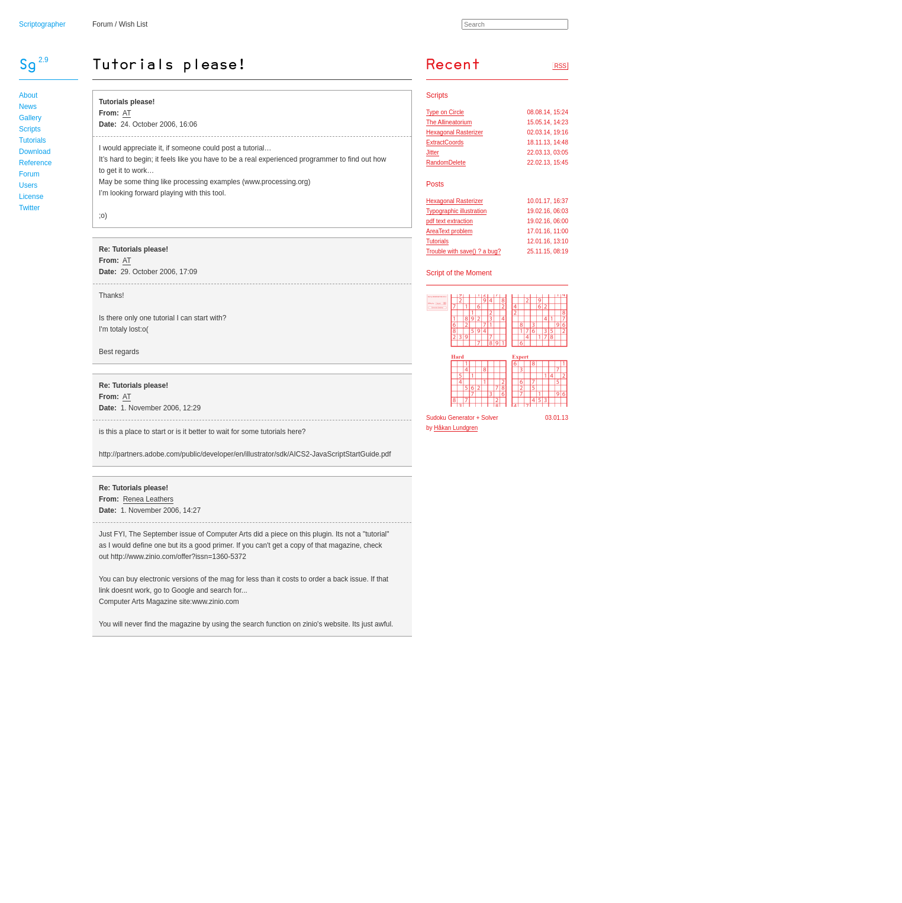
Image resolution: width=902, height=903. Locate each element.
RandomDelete (446, 162)
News (28, 106)
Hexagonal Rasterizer (454, 132)
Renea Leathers (148, 499)
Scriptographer (42, 24)
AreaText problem (449, 231)
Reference (35, 163)
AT (127, 113)
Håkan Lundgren (456, 428)
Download (34, 151)
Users (28, 185)
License (31, 196)
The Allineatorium (449, 122)
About (28, 95)
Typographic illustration (456, 211)
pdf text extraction (449, 221)
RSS (560, 66)
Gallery (30, 118)
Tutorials (32, 140)
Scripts (30, 129)
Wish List (133, 24)
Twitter (29, 208)
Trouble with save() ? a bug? (463, 251)
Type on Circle (445, 112)
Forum (102, 24)
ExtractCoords (444, 142)
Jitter (432, 152)
